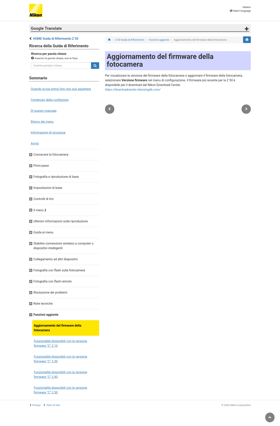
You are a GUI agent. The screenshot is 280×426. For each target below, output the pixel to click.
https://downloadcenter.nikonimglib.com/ (133, 89)
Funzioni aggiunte (159, 39)
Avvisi (35, 143)
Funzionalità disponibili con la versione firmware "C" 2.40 (60, 374)
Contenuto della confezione (49, 100)
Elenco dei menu (42, 122)
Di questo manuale (44, 111)
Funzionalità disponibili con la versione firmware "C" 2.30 (60, 359)
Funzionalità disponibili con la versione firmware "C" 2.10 (60, 343)
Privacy (36, 405)
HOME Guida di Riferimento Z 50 (55, 38)
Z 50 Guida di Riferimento (129, 39)
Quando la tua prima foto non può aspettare (61, 89)
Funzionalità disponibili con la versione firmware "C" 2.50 (60, 390)
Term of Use (53, 405)
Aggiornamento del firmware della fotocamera (57, 328)
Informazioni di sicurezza (48, 132)
